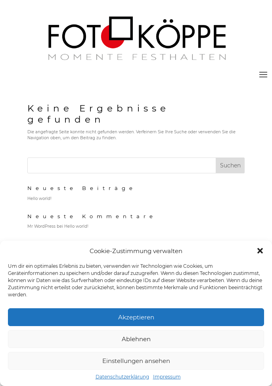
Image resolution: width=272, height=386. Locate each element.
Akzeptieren (136, 317)
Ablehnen (136, 339)
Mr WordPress (41, 226)
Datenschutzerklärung (122, 377)
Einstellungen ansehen (136, 361)
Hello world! (39, 198)
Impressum (167, 377)
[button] (260, 251)
